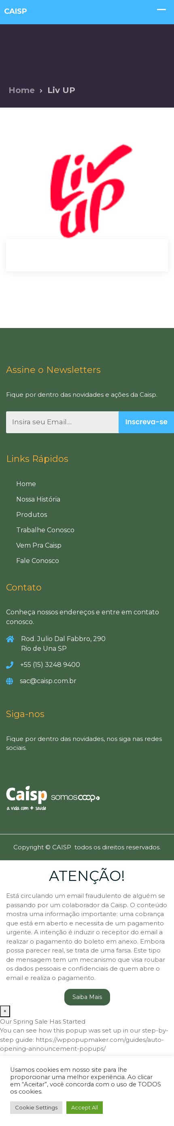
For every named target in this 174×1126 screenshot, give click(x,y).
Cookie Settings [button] (36, 1107)
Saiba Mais (87, 997)
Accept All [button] (84, 1107)
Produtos (31, 515)
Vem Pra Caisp (39, 545)
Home (21, 90)
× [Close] (5, 1011)
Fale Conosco (37, 561)
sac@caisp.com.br (48, 681)
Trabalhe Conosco (45, 530)
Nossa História (38, 499)
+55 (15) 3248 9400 (50, 665)
